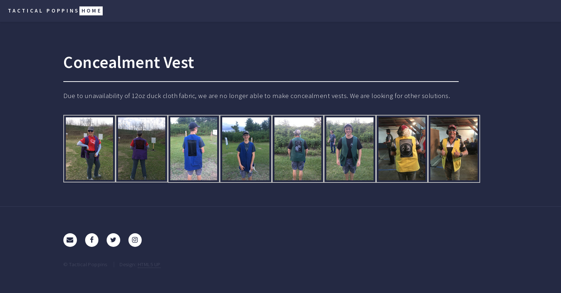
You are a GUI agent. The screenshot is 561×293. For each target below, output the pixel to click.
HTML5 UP (149, 264)
